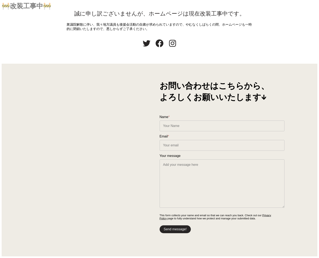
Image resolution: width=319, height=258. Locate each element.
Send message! (175, 229)
